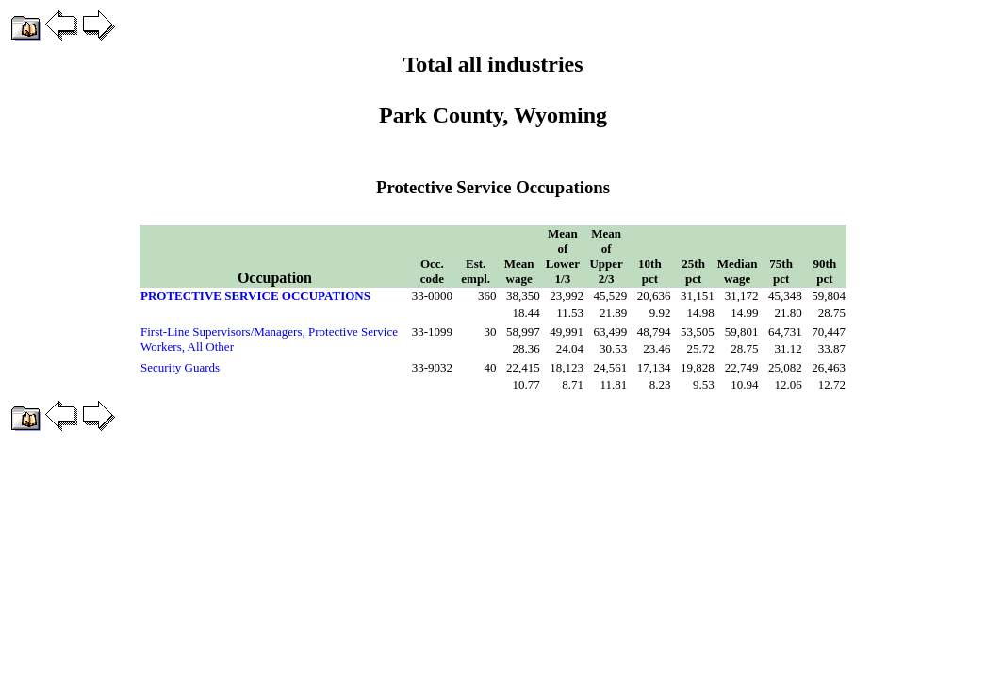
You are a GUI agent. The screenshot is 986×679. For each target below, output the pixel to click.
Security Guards (180, 367)
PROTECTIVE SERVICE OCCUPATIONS (255, 296)
